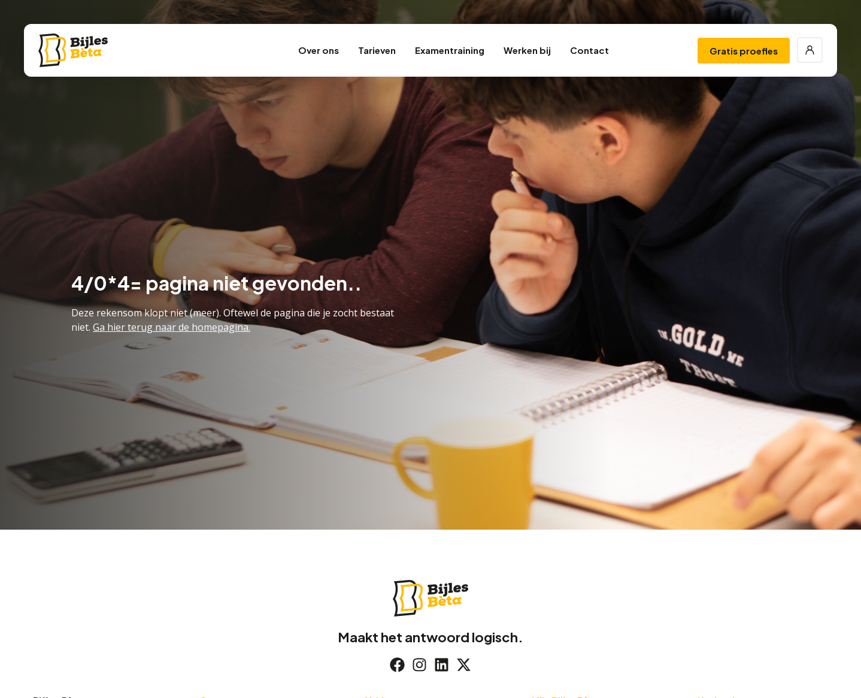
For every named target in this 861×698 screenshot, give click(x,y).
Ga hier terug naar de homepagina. (171, 327)
